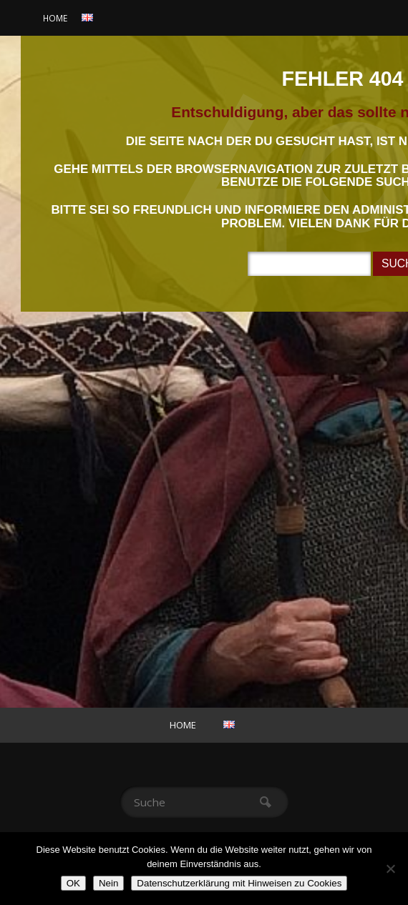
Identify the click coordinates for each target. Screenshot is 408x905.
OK (73, 883)
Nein (108, 883)
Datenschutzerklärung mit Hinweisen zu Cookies (239, 883)
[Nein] (390, 868)
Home (55, 18)
